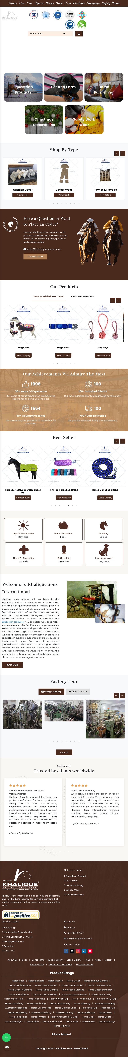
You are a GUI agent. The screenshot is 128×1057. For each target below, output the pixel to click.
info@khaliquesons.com (42, 249)
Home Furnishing (73, 885)
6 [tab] (70, 203)
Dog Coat (24, 347)
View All (64, 752)
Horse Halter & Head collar (17, 932)
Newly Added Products (48, 296)
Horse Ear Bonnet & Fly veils (17, 936)
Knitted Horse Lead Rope (64, 489)
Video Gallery (78, 691)
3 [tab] (57, 203)
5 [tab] (66, 203)
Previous (116, 153)
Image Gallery (51, 691)
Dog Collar (64, 347)
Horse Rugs (9, 927)
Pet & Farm (71, 880)
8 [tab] (79, 203)
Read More (12, 664)
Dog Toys (104, 347)
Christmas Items (74, 894)
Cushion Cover (23, 190)
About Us (100, 17)
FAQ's (102, 20)
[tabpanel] (22, 178)
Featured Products (82, 296)
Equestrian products (13, 621)
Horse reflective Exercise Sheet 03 (23, 491)
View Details (22, 195)
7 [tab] (74, 203)
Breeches (8, 946)
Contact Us (115, 20)
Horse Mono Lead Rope (105, 489)
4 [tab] (61, 203)
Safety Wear (64, 190)
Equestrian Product (75, 875)
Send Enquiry (24, 355)
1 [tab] (49, 203)
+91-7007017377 (75, 932)
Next (122, 153)
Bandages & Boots (13, 941)
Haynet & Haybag (105, 190)
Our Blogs (114, 17)
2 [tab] (53, 203)
